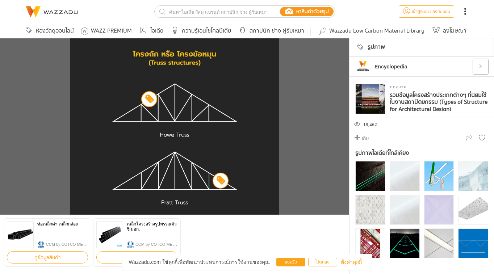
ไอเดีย (150, 31)
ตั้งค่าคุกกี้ (351, 262)
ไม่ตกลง (322, 262)
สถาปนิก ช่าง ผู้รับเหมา (270, 31)
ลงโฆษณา (448, 31)
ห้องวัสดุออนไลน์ (48, 31)
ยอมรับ (291, 262)
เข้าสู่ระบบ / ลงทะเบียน (426, 12)
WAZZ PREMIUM (106, 31)
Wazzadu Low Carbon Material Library (371, 31)
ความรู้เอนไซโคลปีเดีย (200, 31)
